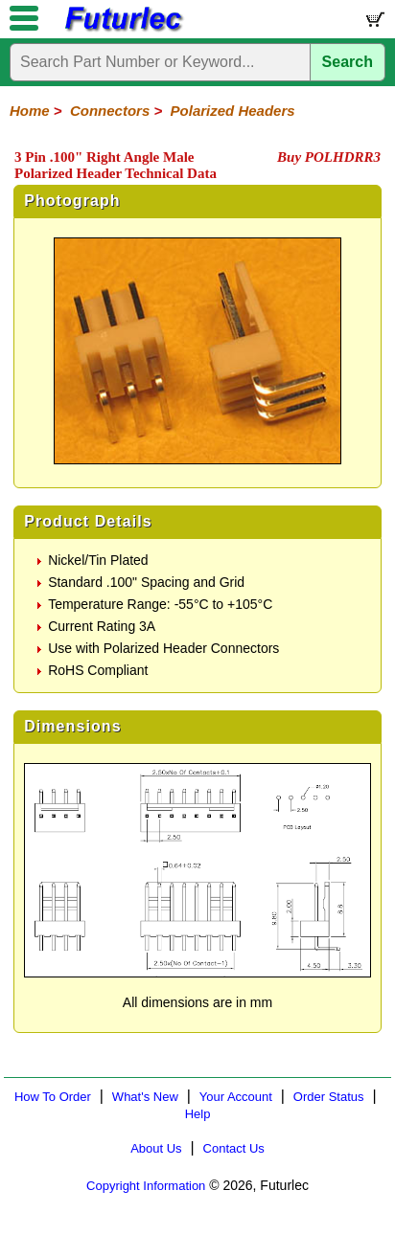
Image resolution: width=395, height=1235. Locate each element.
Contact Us (234, 1148)
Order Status (328, 1096)
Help (198, 1114)
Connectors (110, 110)
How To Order (52, 1096)
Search (347, 62)
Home (30, 110)
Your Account (235, 1096)
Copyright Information (145, 1186)
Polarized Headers (233, 110)
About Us (155, 1148)
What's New (145, 1096)
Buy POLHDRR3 (329, 157)
